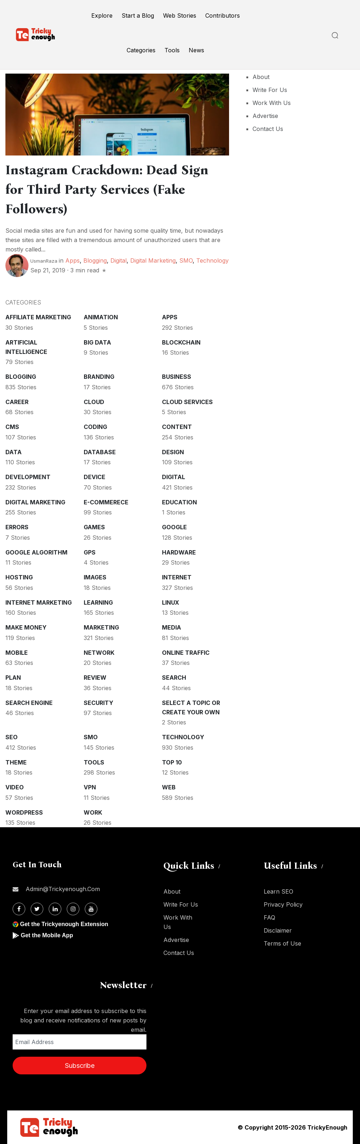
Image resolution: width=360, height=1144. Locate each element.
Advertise (265, 115)
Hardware (179, 552)
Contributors (222, 15)
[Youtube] (91, 909)
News (196, 50)
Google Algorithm (36, 552)
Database (100, 452)
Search (174, 677)
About (261, 76)
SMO (186, 260)
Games (94, 527)
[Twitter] (37, 909)
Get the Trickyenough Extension (64, 924)
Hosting (19, 577)
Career (16, 402)
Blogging (95, 260)
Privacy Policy (283, 904)
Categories (141, 50)
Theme (16, 762)
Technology (212, 260)
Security (98, 702)
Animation (101, 317)
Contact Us (268, 128)
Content (177, 426)
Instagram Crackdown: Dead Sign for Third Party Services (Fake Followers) (106, 189)
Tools (172, 50)
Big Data (97, 342)
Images (95, 577)
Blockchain (181, 342)
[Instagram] (73, 909)
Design (173, 452)
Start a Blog (138, 15)
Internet (177, 577)
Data (13, 452)
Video (14, 787)
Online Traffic (186, 652)
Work (93, 812)
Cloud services (187, 402)
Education (179, 502)
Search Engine (29, 702)
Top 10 (172, 762)
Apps (72, 260)
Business (176, 376)
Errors (16, 527)
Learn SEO (278, 891)
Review (95, 677)
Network (99, 652)
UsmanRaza (43, 261)
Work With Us (272, 102)
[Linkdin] (55, 909)
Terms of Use (282, 943)
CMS (12, 426)
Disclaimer (278, 930)
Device (94, 477)
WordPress (24, 812)
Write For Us (270, 89)
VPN (90, 787)
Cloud (94, 402)
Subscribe (80, 1065)
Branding (99, 376)
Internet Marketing (38, 602)
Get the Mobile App (47, 935)
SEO (11, 737)
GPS (90, 552)
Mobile (16, 652)
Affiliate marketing (38, 317)
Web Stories (179, 15)
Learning (98, 602)
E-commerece (106, 502)
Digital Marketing (153, 260)
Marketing (101, 627)
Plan (13, 677)
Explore (102, 15)
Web (169, 787)
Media (171, 627)
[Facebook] (19, 909)
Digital (118, 260)
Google (174, 527)
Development (28, 477)
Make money (26, 627)
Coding (95, 426)
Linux (170, 602)
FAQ (269, 917)
